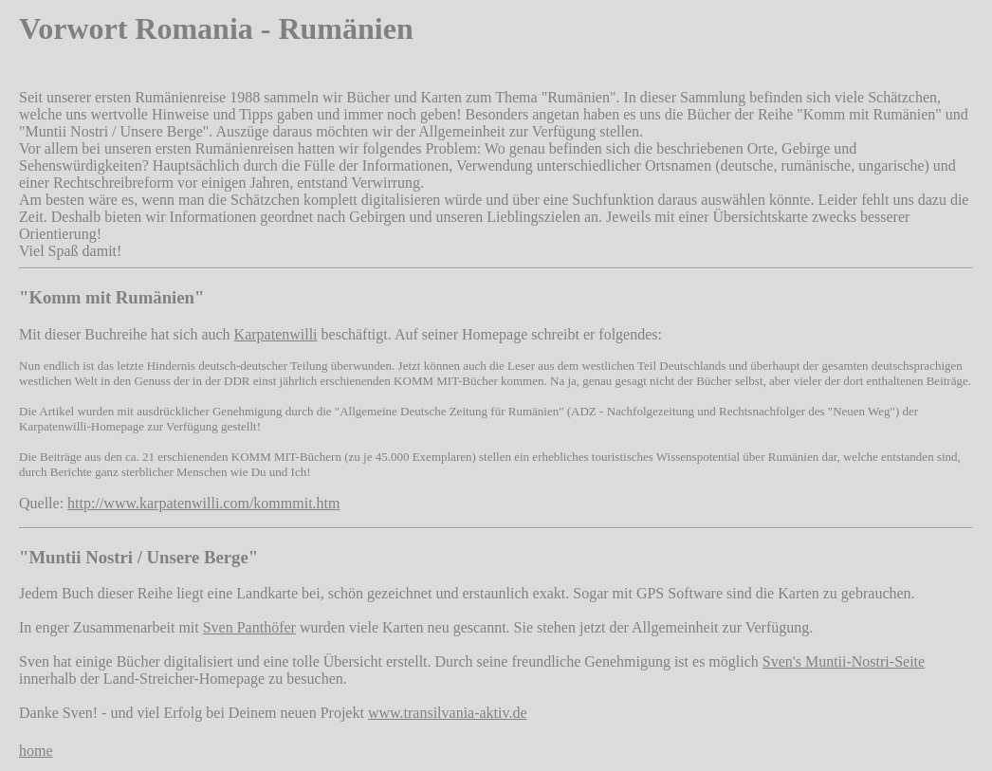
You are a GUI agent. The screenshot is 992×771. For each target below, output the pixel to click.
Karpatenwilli (276, 334)
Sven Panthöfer (249, 627)
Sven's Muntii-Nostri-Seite (843, 661)
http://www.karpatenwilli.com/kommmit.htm (203, 503)
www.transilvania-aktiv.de (447, 713)
